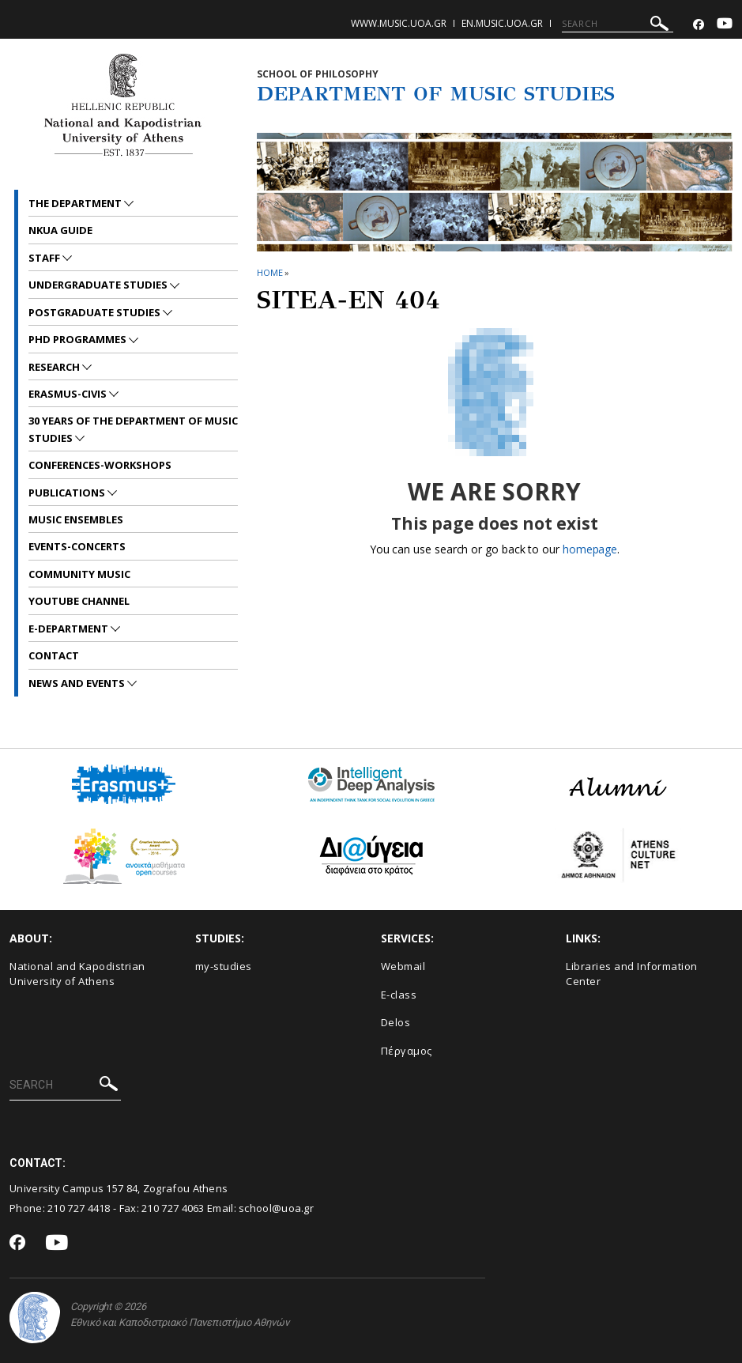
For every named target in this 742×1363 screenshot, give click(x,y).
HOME (270, 272)
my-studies (223, 966)
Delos (396, 1022)
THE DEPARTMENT (76, 203)
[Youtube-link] (725, 25)
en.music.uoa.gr (502, 23)
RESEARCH (55, 367)
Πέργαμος (406, 1051)
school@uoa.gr (276, 1208)
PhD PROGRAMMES (78, 339)
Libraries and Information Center (632, 973)
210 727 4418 (79, 1208)
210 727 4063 (173, 1208)
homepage (590, 549)
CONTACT (53, 655)
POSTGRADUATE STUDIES (95, 312)
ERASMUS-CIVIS (68, 394)
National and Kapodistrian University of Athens (77, 973)
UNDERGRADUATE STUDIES (99, 285)
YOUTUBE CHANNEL (79, 601)
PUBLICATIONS (67, 492)
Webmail (403, 966)
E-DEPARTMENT (69, 628)
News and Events (77, 683)
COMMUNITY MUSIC (79, 574)
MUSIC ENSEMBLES (75, 519)
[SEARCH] (617, 23)
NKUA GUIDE (60, 230)
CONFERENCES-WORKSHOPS (99, 465)
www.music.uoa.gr (398, 23)
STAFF (45, 258)
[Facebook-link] (698, 25)
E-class (399, 994)
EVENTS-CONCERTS (77, 546)
